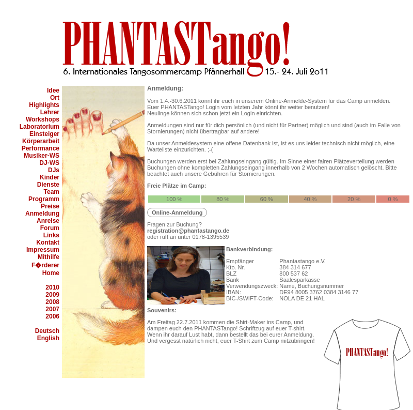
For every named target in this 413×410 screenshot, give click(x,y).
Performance (40, 148)
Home (50, 273)
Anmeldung (42, 213)
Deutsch (47, 331)
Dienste (48, 184)
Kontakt (47, 242)
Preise (50, 206)
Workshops (42, 119)
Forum (49, 228)
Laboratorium (39, 126)
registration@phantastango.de (188, 230)
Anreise (48, 220)
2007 (52, 309)
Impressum (42, 249)
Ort (54, 97)
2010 (52, 287)
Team (51, 191)
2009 (52, 294)
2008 (52, 302)
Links (51, 235)
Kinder (49, 177)
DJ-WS (49, 162)
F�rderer (45, 265)
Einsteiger (44, 134)
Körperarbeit (40, 141)
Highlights (44, 105)
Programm (43, 199)
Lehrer (49, 112)
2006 (52, 316)
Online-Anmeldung (177, 212)
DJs (53, 170)
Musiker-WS (41, 155)
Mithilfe (48, 257)
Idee (53, 90)
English (48, 338)
